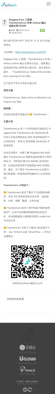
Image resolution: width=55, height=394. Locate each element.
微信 (30, 389)
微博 (25, 389)
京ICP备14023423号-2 (27, 384)
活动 (42, 30)
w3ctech (9, 4)
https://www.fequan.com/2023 (30, 52)
